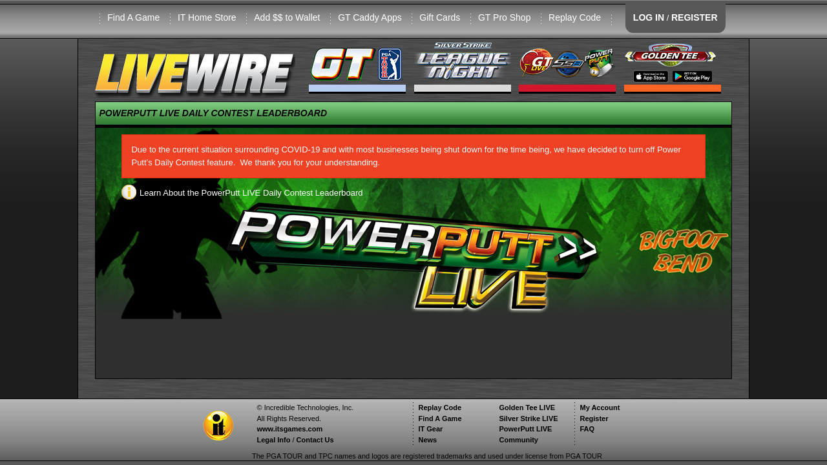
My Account (600, 407)
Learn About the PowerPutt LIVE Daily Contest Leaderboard (241, 193)
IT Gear (430, 429)
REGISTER (694, 17)
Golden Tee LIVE (527, 407)
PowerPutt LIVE (525, 429)
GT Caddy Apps (370, 17)
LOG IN (648, 17)
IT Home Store (207, 17)
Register (594, 418)
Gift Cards (439, 17)
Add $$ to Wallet (287, 17)
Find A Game (133, 17)
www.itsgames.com (289, 429)
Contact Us (315, 440)
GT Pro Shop (504, 17)
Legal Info (273, 440)
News (427, 440)
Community (518, 440)
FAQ (587, 429)
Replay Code (575, 17)
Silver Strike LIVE (528, 418)
